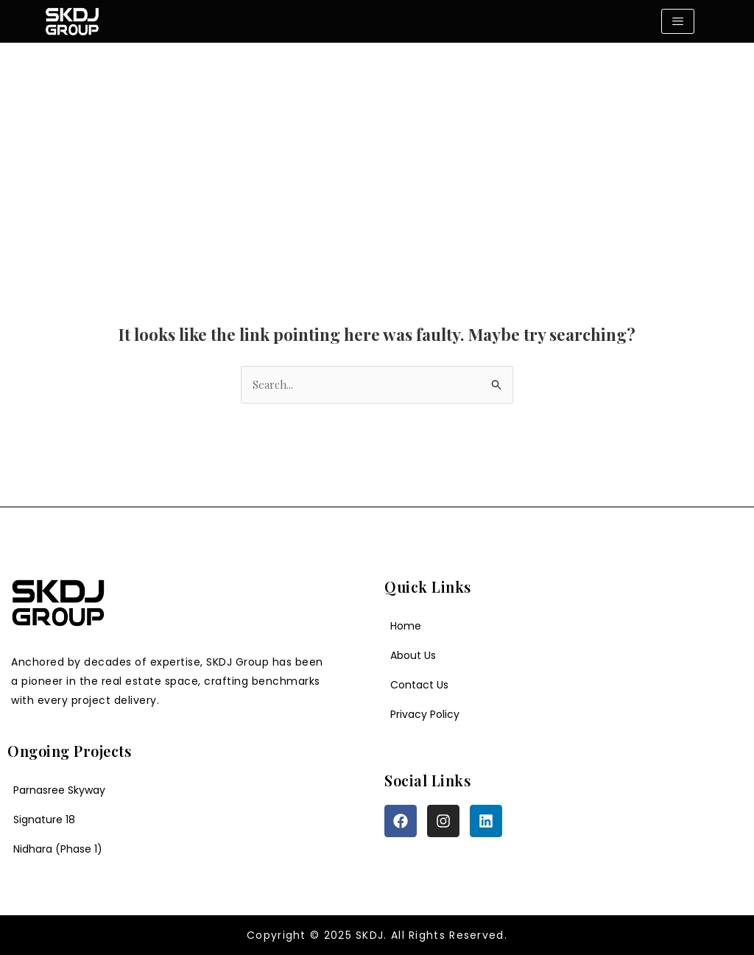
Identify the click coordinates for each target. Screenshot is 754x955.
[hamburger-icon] (677, 21)
